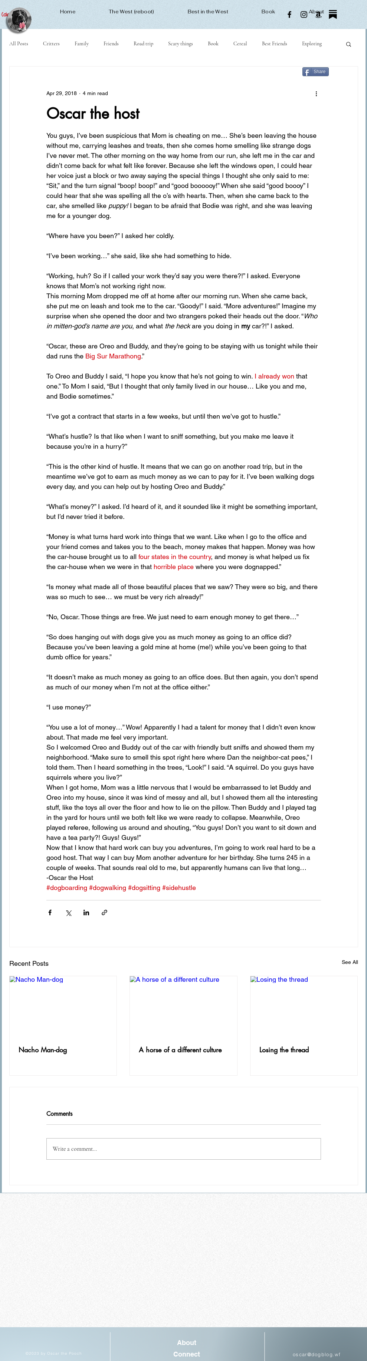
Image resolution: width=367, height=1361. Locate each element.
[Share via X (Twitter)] (68, 912)
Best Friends (274, 43)
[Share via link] (104, 912)
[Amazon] (318, 14)
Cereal (240, 43)
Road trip (143, 43)
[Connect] (186, 1354)
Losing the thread (284, 1049)
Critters (51, 43)
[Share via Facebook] (49, 912)
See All (350, 962)
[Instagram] (303, 14)
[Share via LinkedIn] (86, 912)
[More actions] (316, 93)
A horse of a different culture (180, 1049)
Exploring (312, 43)
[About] (186, 1343)
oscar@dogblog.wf (317, 1354)
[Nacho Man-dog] (63, 1006)
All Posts (18, 43)
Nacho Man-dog (43, 1049)
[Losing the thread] (304, 1006)
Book (213, 43)
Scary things (180, 43)
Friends (111, 43)
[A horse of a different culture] (183, 1006)
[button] (348, 44)
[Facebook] (289, 14)
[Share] (315, 71)
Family (82, 43)
